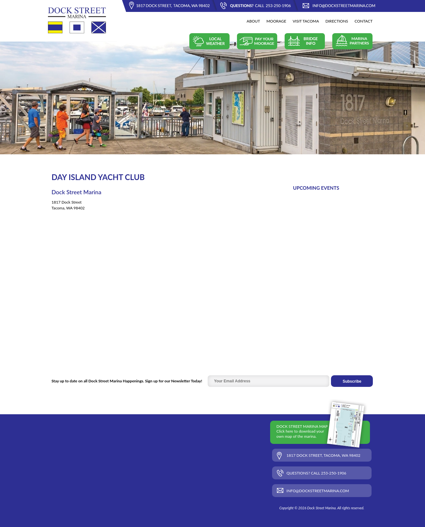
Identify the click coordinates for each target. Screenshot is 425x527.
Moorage (276, 21)
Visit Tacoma (306, 21)
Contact (363, 21)
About (253, 21)
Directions (337, 21)
